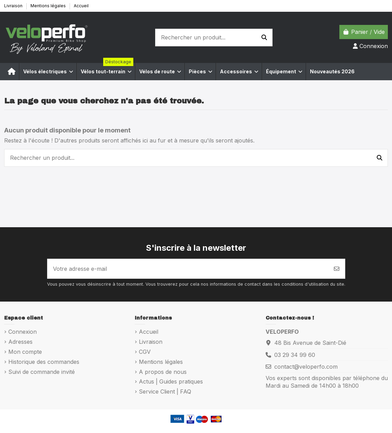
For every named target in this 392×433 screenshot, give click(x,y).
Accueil (81, 5)
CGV (145, 351)
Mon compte (25, 351)
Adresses (20, 341)
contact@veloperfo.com (306, 366)
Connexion (22, 331)
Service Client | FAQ (165, 391)
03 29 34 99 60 (294, 354)
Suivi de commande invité (41, 371)
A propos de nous (163, 371)
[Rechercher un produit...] (264, 38)
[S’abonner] (336, 268)
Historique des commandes (43, 361)
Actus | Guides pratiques (171, 381)
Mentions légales (48, 5)
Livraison (14, 5)
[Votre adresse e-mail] (188, 268)
